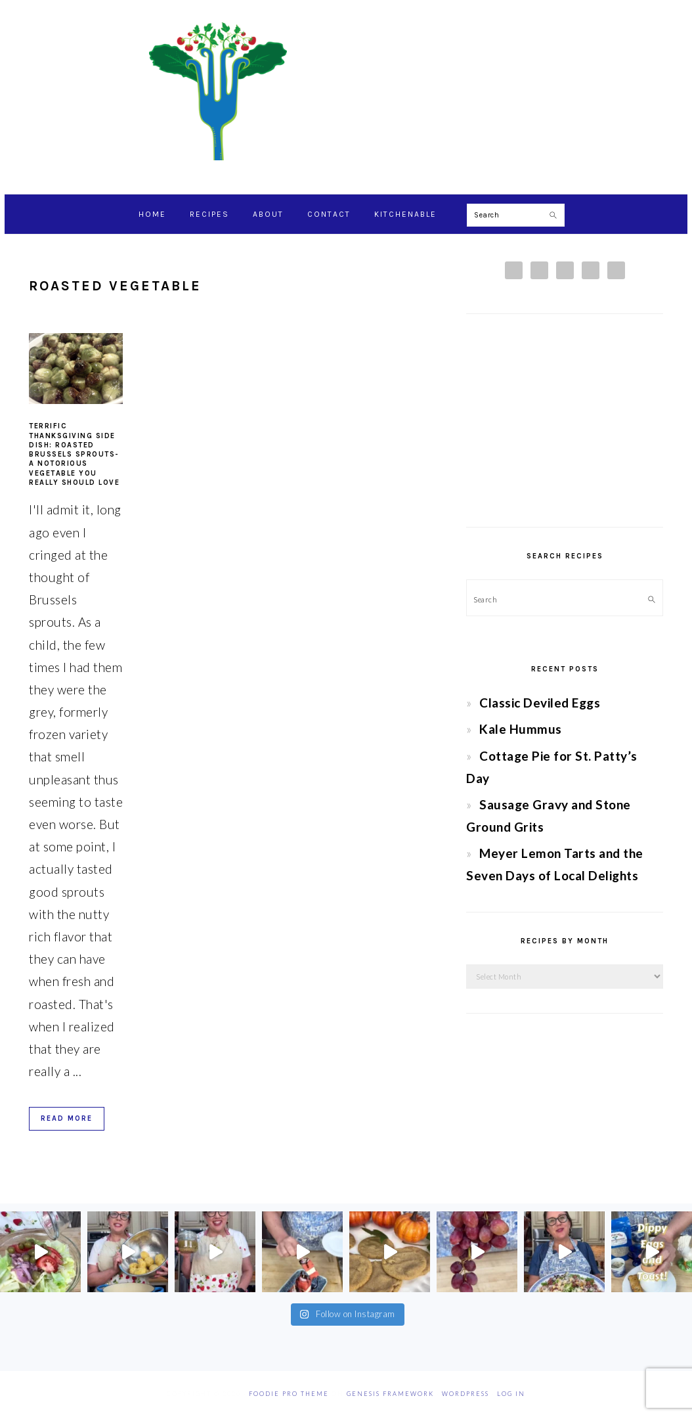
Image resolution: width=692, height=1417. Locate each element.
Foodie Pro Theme (289, 1393)
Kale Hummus (520, 728)
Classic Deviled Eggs (539, 702)
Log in (511, 1393)
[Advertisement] (564, 420)
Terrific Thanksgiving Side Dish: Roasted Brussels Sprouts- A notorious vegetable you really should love (74, 454)
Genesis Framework (390, 1393)
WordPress (465, 1393)
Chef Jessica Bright (346, 91)
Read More (67, 1118)
